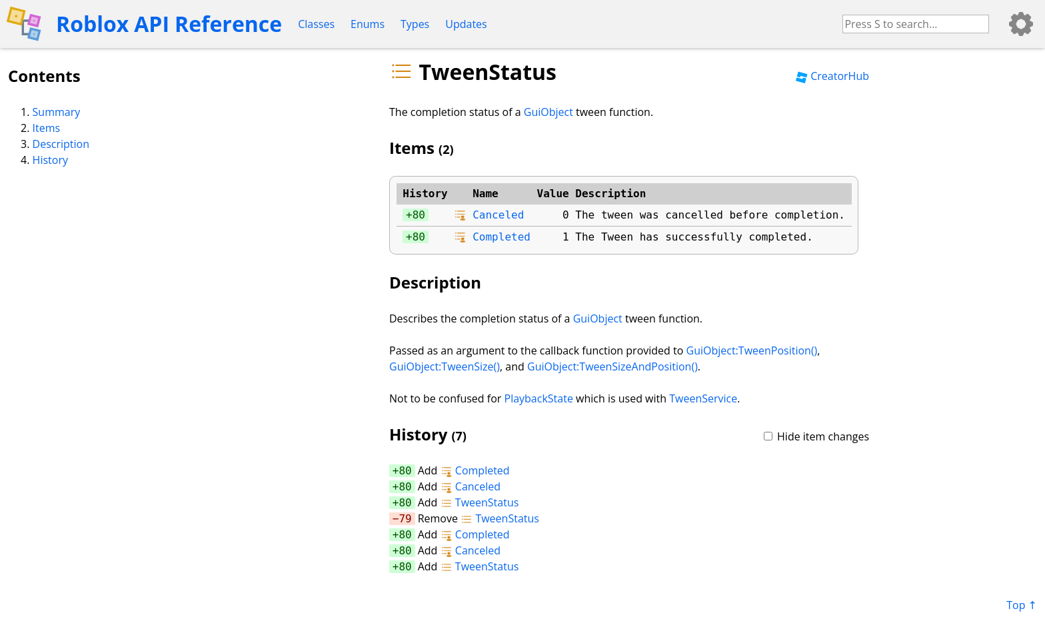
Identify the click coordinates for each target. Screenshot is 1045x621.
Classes (316, 24)
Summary (57, 112)
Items (47, 128)
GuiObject (548, 112)
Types (415, 24)
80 (419, 215)
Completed (501, 237)
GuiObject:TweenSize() (444, 366)
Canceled (498, 215)
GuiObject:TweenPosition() (752, 350)
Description (61, 144)
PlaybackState (539, 398)
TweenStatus (480, 502)
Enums (368, 24)
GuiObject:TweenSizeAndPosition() (612, 366)
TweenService (703, 398)
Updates (466, 24)
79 (405, 518)
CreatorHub (832, 76)
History (50, 160)
